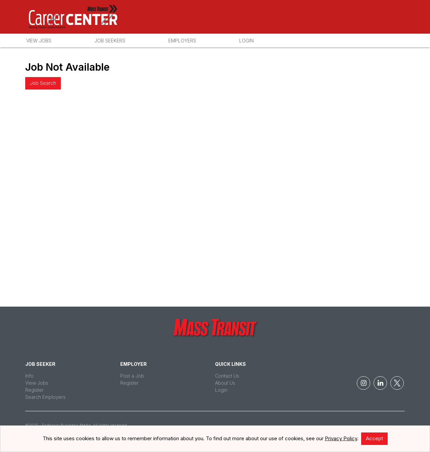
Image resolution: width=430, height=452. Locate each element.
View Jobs (38, 40)
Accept (374, 438)
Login (246, 40)
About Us (225, 383)
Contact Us (227, 376)
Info (29, 376)
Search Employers (45, 397)
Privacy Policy (341, 438)
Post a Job (132, 376)
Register (34, 390)
